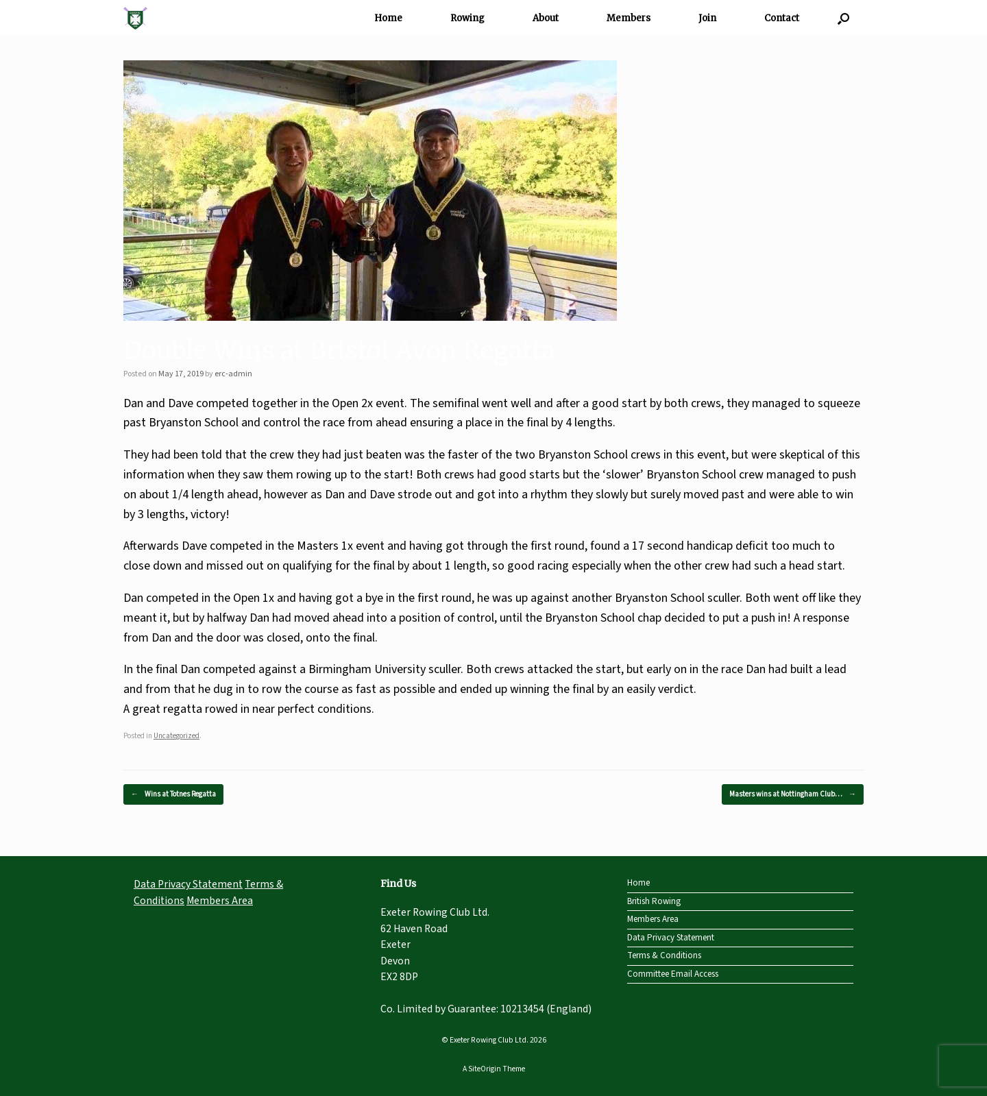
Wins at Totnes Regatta (173, 795)
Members (628, 18)
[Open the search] (843, 18)
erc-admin (233, 374)
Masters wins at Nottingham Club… (792, 795)
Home (388, 18)
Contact (781, 18)
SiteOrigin (484, 1069)
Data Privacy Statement (188, 884)
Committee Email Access (672, 974)
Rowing (467, 18)
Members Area (219, 900)
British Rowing (654, 901)
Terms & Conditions (664, 955)
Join (707, 18)
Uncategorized (176, 736)
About (546, 18)
